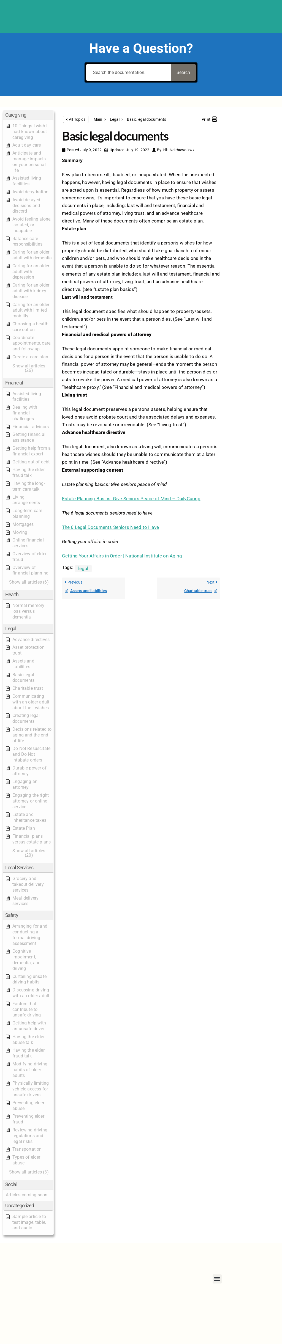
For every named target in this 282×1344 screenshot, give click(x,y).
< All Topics (75, 119)
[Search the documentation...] (127, 72)
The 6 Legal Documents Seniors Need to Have (110, 527)
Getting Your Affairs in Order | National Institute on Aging (122, 556)
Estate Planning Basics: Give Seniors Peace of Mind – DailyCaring (131, 498)
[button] (28, 115)
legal (83, 568)
